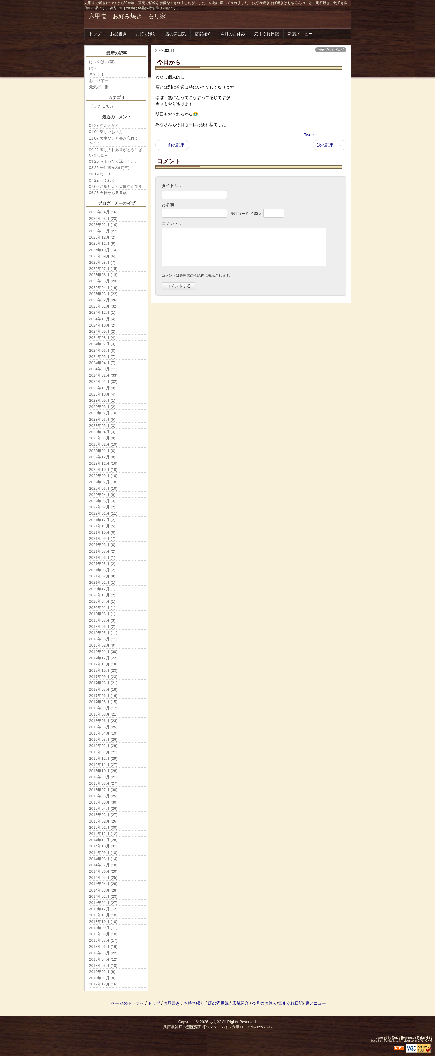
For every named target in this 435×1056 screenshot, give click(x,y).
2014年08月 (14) (103, 859)
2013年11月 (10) (103, 915)
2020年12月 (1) (102, 589)
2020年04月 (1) (102, 601)
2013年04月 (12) (103, 959)
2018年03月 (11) (103, 639)
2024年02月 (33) (103, 375)
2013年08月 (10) (103, 934)
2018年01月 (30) (103, 651)
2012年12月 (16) (103, 984)
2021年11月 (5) (102, 526)
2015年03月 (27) (103, 814)
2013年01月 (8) (102, 978)
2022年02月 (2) (102, 507)
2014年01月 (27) (103, 902)
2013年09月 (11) (103, 928)
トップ (95, 33)
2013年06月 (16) (103, 946)
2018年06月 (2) (102, 626)
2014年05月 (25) (103, 877)
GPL (420, 1040)
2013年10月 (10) (103, 921)
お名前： (170, 204)
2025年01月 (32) (103, 306)
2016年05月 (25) (103, 727)
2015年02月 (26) (103, 821)
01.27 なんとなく (104, 125)
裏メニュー (315, 1003)
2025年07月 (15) (103, 268)
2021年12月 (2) (102, 520)
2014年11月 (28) (103, 840)
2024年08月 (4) (102, 337)
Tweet (309, 134)
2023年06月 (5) (102, 419)
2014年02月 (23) (103, 896)
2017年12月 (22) (103, 658)
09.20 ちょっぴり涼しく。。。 (115, 161)
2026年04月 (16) (103, 212)
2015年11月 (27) (103, 764)
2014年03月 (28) (103, 890)
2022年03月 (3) (102, 501)
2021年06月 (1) (102, 557)
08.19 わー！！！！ (106, 174)
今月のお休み (264, 1003)
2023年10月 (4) (102, 394)
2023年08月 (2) (102, 406)
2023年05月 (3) (102, 425)
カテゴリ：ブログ (331, 50)
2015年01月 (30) (103, 827)
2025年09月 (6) (102, 256)
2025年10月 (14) (103, 250)
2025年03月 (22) (103, 294)
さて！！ (97, 74)
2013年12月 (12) (103, 909)
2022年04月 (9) (102, 494)
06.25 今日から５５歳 (108, 193)
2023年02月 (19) (103, 444)
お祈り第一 (98, 81)
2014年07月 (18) (103, 865)
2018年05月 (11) (103, 633)
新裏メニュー (300, 33)
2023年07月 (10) (103, 413)
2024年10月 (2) (102, 325)
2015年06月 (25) (103, 796)
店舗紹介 (203, 33)
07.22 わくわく (102, 180)
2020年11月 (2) (102, 595)
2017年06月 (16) (103, 695)
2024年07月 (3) (102, 344)
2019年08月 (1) (102, 614)
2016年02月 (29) (103, 745)
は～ (93, 68)
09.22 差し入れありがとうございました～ (115, 152)
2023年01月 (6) (102, 451)
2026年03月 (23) (103, 218)
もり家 (215, 1022)
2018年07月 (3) (102, 620)
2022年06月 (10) (103, 488)
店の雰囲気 (175, 33)
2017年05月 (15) (103, 702)
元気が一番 (98, 87)
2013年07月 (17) (103, 940)
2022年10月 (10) (103, 469)
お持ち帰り (146, 33)
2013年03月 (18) (103, 965)
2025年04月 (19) (103, 287)
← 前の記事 (172, 145)
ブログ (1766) (101, 106)
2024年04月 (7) (102, 363)
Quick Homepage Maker (408, 1037)
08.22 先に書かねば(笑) (109, 167)
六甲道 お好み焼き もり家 (127, 16)
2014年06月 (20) (103, 871)
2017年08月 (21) (103, 683)
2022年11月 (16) (103, 463)
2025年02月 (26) (103, 300)
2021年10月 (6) (102, 532)
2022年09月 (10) (103, 475)
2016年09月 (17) (103, 708)
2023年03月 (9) (102, 438)
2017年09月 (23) (103, 676)
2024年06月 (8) (102, 350)
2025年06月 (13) (103, 275)
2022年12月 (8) (102, 457)
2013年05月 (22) (103, 953)
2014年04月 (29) (103, 883)
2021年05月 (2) (102, 563)
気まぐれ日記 (266, 33)
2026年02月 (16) (103, 225)
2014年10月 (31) (103, 846)
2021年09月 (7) (102, 538)
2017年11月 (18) (103, 664)
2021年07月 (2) (102, 551)
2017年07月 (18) (103, 689)
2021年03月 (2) (102, 570)
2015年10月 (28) (103, 771)
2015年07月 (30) (103, 790)
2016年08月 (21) (103, 714)
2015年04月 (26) (103, 808)
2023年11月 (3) (102, 388)
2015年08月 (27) (103, 783)
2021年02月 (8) (102, 576)
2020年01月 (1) (102, 607)
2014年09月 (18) (103, 852)
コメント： (172, 223)
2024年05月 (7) (102, 356)
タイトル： (172, 185)
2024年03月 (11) (103, 369)
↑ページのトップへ (126, 1003)
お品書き (118, 33)
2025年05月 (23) (103, 281)
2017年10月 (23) (103, 670)
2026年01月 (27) (103, 231)
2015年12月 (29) (103, 758)
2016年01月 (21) (103, 752)
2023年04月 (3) (102, 432)
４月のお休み (232, 33)
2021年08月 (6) (102, 545)
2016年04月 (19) (103, 733)
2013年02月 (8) (102, 971)
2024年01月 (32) (103, 381)
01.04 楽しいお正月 (106, 131)
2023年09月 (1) (102, 400)
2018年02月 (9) (102, 645)
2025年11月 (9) (102, 243)
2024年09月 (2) (102, 331)
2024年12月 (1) (102, 312)
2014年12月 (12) (103, 833)
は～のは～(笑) (102, 62)
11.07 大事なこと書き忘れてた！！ (113, 141)
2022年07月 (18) (103, 482)
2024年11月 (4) (102, 319)
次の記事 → (329, 145)
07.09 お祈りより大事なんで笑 (115, 186)
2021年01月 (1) (102, 582)
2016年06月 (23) (103, 721)
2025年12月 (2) (102, 237)
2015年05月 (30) (103, 802)
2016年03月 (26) (103, 739)
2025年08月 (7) (102, 262)
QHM (428, 1040)
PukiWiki (389, 1040)
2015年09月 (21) (103, 777)
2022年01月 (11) (103, 513)
